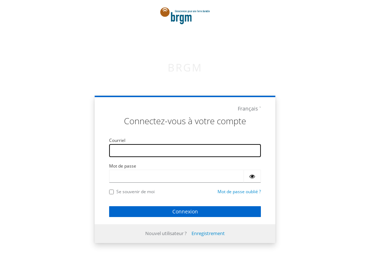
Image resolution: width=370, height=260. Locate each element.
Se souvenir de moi (132, 191)
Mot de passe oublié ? (239, 191)
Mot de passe (122, 166)
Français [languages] (248, 108)
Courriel (117, 140)
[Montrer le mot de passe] (252, 176)
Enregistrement (208, 233)
